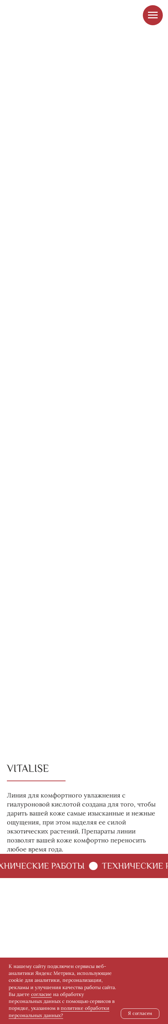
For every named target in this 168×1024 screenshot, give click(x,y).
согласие (41, 994)
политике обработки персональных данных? (59, 1011)
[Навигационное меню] (153, 15)
